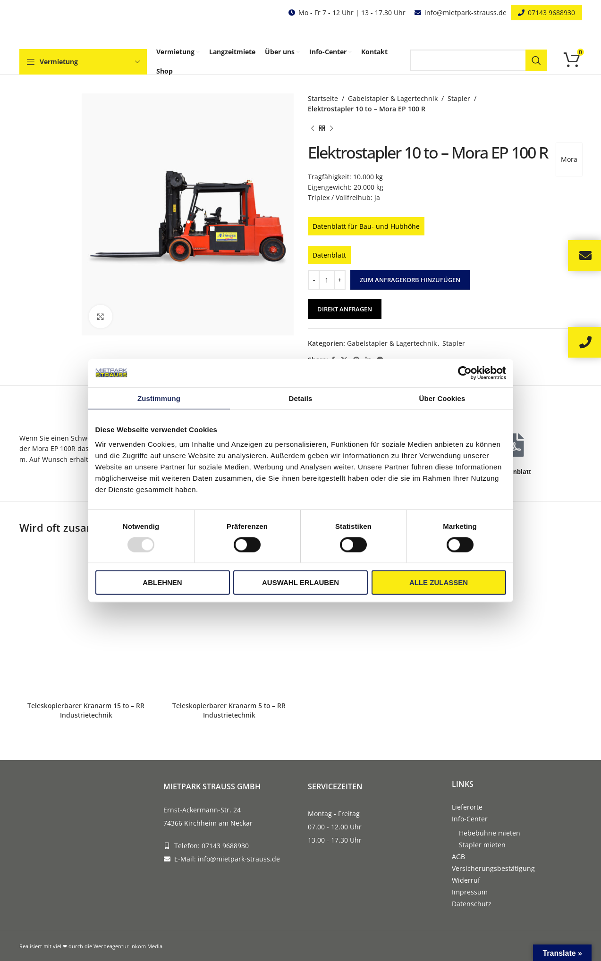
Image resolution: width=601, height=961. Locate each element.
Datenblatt (329, 255)
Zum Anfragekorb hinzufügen (410, 280)
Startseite (323, 98)
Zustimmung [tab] (158, 398)
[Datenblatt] (515, 445)
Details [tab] (301, 398)
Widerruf (466, 880)
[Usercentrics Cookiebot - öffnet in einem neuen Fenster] (464, 373)
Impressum (470, 891)
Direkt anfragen (344, 309)
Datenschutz (471, 903)
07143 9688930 (551, 12)
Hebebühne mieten (489, 832)
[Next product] (331, 129)
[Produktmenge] (327, 280)
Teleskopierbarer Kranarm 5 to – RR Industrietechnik (229, 710)
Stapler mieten (482, 844)
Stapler (459, 98)
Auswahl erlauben (300, 582)
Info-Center (470, 818)
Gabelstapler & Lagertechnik (393, 98)
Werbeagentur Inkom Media (127, 946)
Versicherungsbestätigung (493, 868)
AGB (458, 856)
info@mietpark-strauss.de (465, 12)
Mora (569, 159)
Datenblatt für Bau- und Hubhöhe (366, 226)
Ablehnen (162, 582)
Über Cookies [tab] (442, 398)
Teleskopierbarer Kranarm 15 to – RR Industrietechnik (85, 710)
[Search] (478, 60)
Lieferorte (467, 807)
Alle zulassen (438, 582)
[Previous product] (312, 129)
